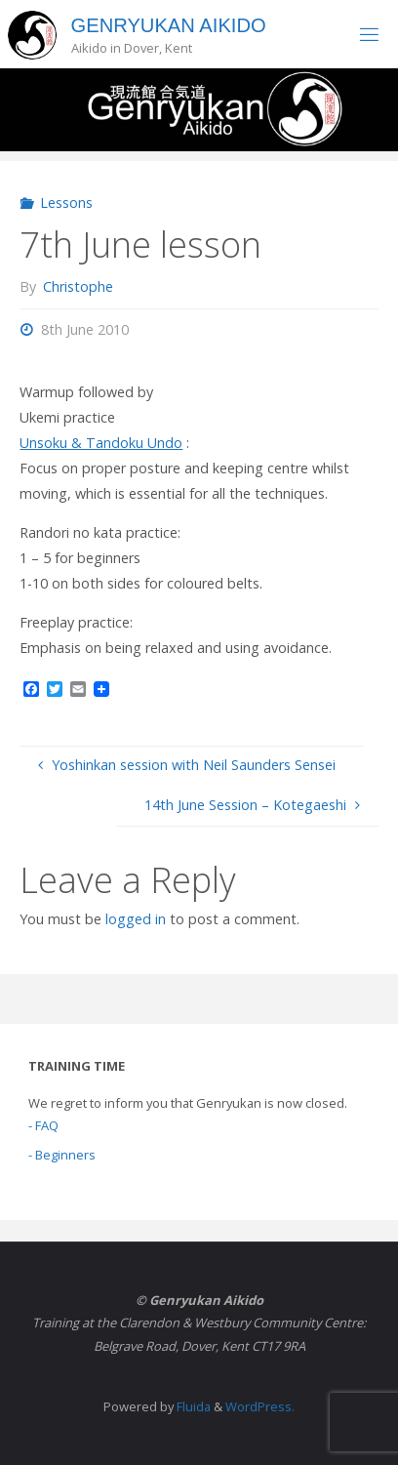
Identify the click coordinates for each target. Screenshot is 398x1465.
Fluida (192, 1406)
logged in (135, 919)
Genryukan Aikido (168, 25)
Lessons (66, 202)
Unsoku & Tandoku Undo (101, 442)
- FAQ (43, 1125)
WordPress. (260, 1406)
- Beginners (62, 1154)
